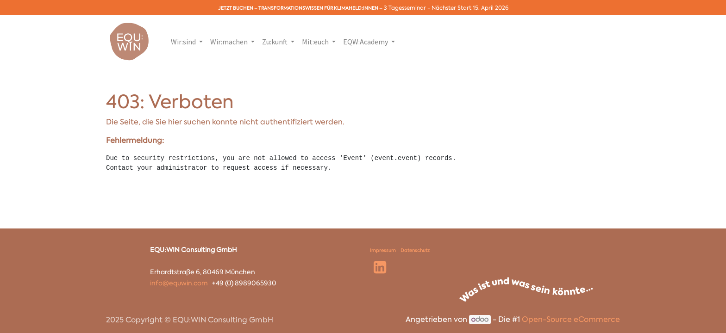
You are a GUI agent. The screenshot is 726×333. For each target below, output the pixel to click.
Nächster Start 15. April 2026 (470, 8)
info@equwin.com (179, 283)
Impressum (383, 250)
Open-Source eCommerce (571, 319)
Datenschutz (415, 250)
